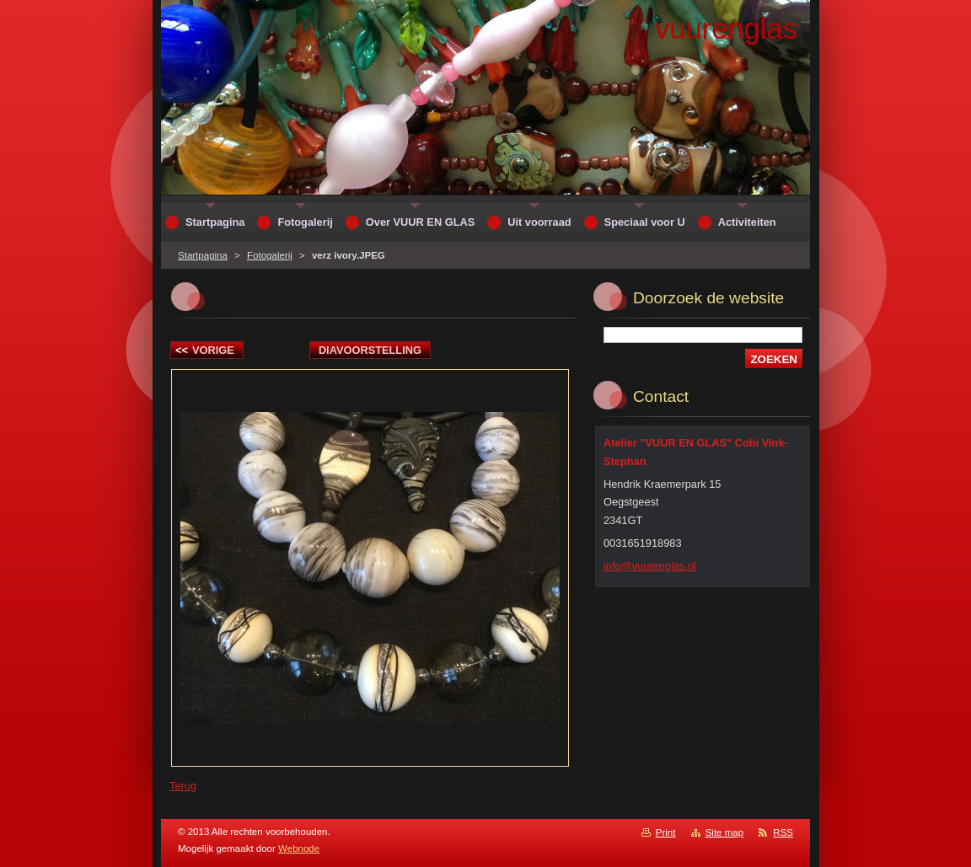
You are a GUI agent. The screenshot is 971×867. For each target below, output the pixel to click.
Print (666, 832)
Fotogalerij (269, 255)
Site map (724, 832)
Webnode (298, 848)
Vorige (204, 350)
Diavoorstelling (370, 350)
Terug (182, 785)
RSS (783, 832)
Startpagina (203, 255)
